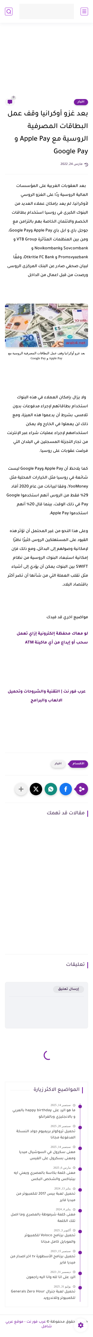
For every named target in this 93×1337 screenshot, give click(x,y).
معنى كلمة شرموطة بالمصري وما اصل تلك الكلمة (43, 1218)
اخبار (81, 102)
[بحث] (8, 11)
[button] (66, 789)
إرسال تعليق (68, 989)
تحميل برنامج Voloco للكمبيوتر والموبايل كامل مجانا (50, 1239)
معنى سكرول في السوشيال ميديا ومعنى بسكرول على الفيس (47, 1156)
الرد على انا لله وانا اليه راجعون (50, 1278)
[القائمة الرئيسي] (84, 11)
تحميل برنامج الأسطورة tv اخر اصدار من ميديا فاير (42, 1260)
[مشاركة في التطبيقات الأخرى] (21, 789)
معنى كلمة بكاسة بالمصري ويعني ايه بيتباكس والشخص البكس (44, 1176)
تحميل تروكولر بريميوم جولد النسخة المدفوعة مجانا (45, 1135)
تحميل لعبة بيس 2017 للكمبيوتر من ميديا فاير (45, 1197)
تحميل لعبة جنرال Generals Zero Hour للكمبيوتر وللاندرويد (43, 1295)
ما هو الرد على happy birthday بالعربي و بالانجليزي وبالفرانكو (43, 1114)
